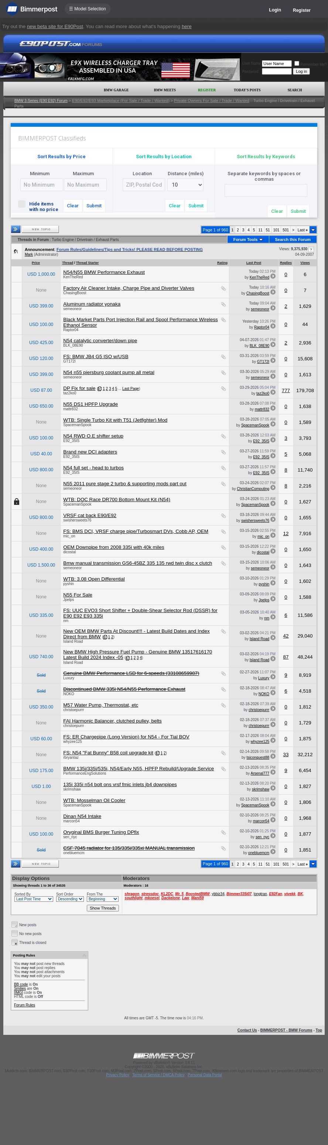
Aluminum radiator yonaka (91, 304)
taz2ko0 (69, 393)
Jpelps (68, 600)
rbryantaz (71, 757)
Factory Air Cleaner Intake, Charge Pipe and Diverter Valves (128, 288)
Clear (73, 205)
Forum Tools (245, 239)
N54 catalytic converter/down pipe (100, 340)
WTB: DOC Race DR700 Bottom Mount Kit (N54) (116, 499)
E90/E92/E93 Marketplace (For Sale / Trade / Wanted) (121, 100)
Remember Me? (310, 64)
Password (250, 71)
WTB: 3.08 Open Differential (93, 579)
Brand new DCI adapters (90, 452)
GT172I (69, 361)
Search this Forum (293, 239)
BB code (21, 984)
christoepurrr (73, 710)
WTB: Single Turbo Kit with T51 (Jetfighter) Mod (115, 420)
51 (268, 230)
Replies (286, 263)
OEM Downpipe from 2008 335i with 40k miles (113, 547)
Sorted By (22, 894)
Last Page (130, 389)
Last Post (254, 263)
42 (286, 636)
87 (286, 657)
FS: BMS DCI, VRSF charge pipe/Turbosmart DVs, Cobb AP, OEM (135, 531)
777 (286, 390)
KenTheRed (73, 277)
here (187, 26)
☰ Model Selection (87, 8)
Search (295, 90)
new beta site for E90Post (55, 26)
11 (260, 230)
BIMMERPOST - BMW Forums (286, 1030)
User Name (251, 63)
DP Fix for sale (79, 388)
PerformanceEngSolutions (84, 773)
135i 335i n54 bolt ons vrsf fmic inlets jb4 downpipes (120, 784)
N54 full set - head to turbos (93, 467)
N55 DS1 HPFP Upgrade (90, 404)
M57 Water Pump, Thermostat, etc (100, 705)
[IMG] (18, 993)
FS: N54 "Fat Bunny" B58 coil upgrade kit (108, 752)
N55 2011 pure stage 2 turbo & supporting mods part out (124, 483)
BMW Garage (116, 90)
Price (36, 263)
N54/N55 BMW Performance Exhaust (104, 272)
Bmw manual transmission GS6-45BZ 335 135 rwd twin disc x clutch (137, 563)
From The (95, 894)
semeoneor (72, 309)
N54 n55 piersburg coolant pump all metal (108, 372)
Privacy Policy (117, 1075)
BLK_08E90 (73, 345)
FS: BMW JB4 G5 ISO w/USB (95, 356)
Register (302, 10)
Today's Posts (247, 90)
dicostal (69, 552)
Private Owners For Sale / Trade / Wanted (211, 100)
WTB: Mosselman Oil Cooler (94, 800)
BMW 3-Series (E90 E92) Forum (41, 101)
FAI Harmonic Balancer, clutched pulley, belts (112, 721)
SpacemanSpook (77, 425)
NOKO (68, 694)
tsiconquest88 (257, 757)
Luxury (68, 678)
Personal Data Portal (205, 1075)
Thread (67, 263)
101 (276, 230)
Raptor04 (70, 330)
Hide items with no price (39, 206)
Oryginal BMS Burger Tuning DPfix (101, 832)
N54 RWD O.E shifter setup (93, 436)
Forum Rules (24, 1005)
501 (286, 230)
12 (286, 533)
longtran (260, 894)
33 (286, 754)
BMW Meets (165, 90)
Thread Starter (87, 263)
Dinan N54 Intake (82, 816)
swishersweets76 (77, 520)
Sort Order (65, 894)
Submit (94, 205)
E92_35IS (71, 441)
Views (305, 263)
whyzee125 (72, 742)
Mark (29, 254)
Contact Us (247, 1030)
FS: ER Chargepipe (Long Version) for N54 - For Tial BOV (126, 737)
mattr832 (70, 409)
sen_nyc (70, 837)
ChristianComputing (253, 489)
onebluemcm (73, 853)
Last (303, 230)
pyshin (68, 584)
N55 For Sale (77, 595)
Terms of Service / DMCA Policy (158, 1075)
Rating (222, 263)
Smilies (20, 988)
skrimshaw (72, 789)
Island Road (73, 641)
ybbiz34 (218, 894)
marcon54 (71, 821)
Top (319, 1030)
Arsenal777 (260, 773)
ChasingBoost (74, 293)
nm (65, 621)
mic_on (69, 536)
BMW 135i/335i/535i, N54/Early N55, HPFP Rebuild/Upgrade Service (138, 768)
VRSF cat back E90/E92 (89, 515)
